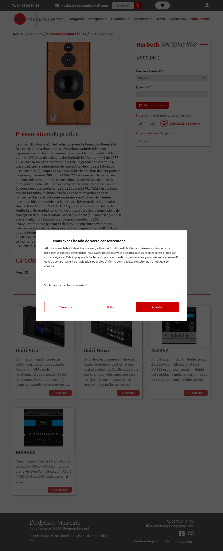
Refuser (111, 307)
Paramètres (65, 307)
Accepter (157, 307)
